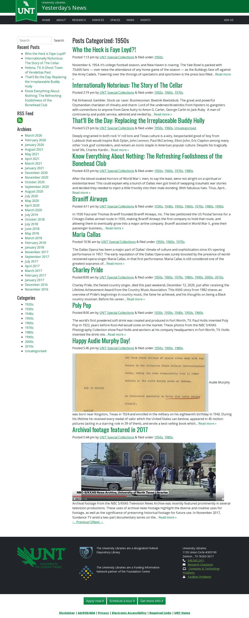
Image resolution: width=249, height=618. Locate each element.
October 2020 (35, 182)
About (61, 20)
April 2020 (32, 205)
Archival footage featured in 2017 (110, 429)
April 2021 (32, 159)
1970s (178, 92)
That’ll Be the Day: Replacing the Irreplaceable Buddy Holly (138, 120)
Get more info (151, 601)
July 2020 (31, 196)
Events (145, 20)
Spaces (115, 20)
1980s (189, 171)
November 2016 (36, 289)
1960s (168, 92)
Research (79, 20)
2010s (219, 277)
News (130, 20)
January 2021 (34, 168)
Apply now (95, 601)
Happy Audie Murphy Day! (101, 340)
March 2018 (33, 238)
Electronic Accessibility (129, 613)
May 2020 (32, 201)
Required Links (160, 613)
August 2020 (34, 191)
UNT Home (182, 613)
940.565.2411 (196, 560)
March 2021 (33, 163)
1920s (158, 313)
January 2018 (34, 247)
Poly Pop (81, 305)
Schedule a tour (122, 601)
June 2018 (32, 229)
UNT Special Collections (117, 57)
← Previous (80, 522)
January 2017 (34, 280)
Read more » (163, 114)
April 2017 (32, 266)
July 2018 (31, 224)
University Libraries (54, 4)
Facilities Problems (199, 577)
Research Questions (200, 564)
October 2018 (35, 219)
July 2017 (31, 261)
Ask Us (228, 20)
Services (98, 20)
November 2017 (36, 252)
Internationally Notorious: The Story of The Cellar (127, 84)
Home (46, 20)
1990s (219, 206)
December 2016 (36, 285)
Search (59, 40)
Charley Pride (87, 269)
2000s (209, 277)
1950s (158, 57)
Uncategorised (185, 128)
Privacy (103, 613)
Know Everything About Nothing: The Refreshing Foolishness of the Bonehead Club (147, 159)
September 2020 (37, 187)
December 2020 (36, 173)
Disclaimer (67, 613)
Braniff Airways (89, 198)
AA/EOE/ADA (86, 613)
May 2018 (32, 233)
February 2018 (35, 243)
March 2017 (33, 271)
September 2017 (37, 257)
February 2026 (35, 140)
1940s (168, 206)
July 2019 (31, 215)
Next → (98, 522)
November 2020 (36, 177)
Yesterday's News (64, 9)
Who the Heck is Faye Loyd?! (104, 49)
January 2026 (34, 145)
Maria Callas (86, 234)
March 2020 (33, 210)
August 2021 (34, 149)
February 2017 (35, 275)
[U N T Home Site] (42, 557)
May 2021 (32, 154)
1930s (158, 206)
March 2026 (33, 135)
